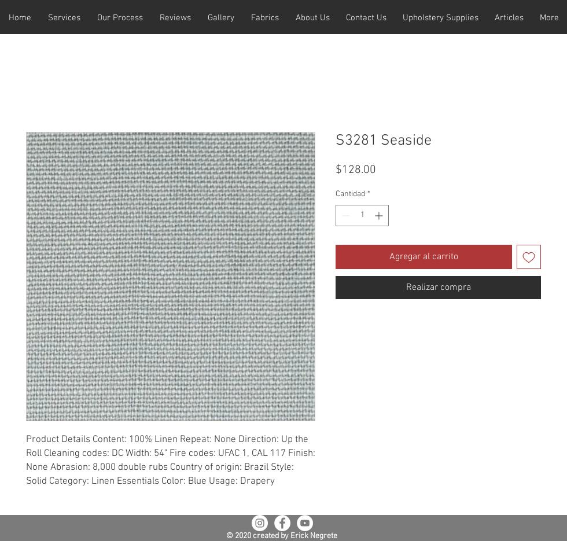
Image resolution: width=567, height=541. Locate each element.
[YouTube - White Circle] (305, 523)
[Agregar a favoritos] (529, 257)
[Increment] (380, 215)
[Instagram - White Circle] (260, 523)
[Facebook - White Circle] (282, 523)
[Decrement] (344, 215)
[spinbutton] (362, 215)
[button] (64, 18)
